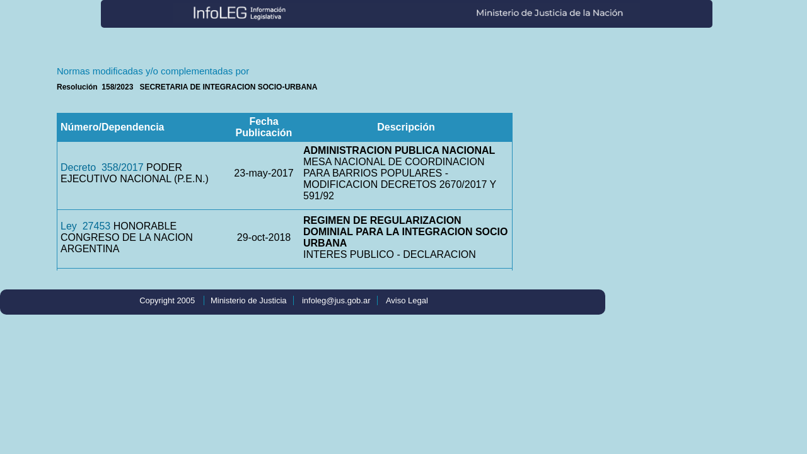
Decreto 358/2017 (102, 167)
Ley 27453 (85, 226)
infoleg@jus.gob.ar (336, 300)
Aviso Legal (407, 300)
